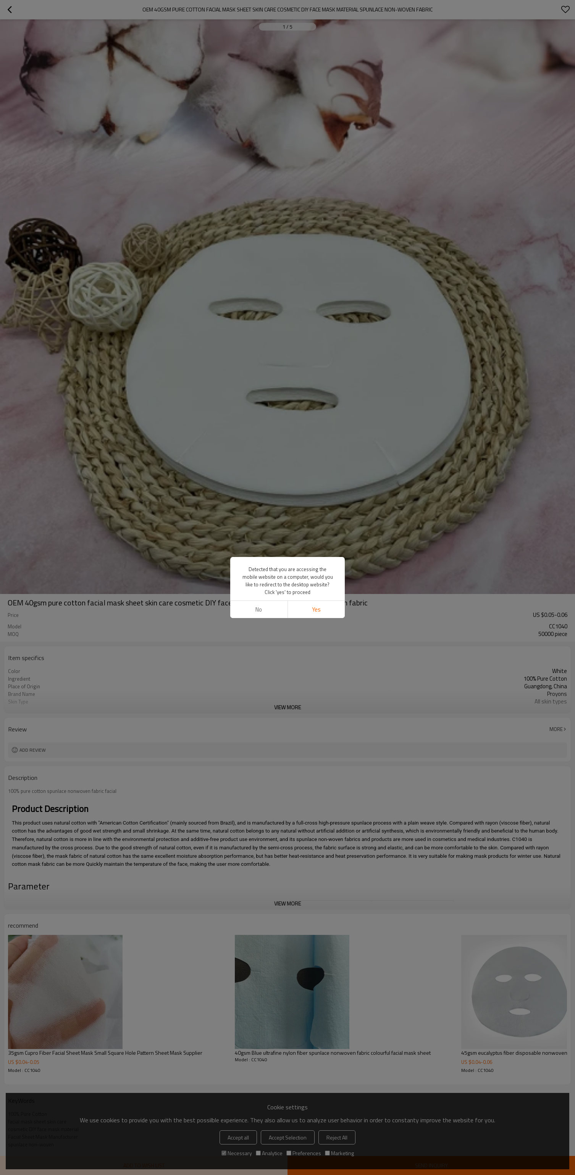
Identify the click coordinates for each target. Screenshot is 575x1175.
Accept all (238, 1137)
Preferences (303, 1153)
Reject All (336, 1137)
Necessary (236, 1153)
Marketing (339, 1153)
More (556, 729)
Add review (32, 750)
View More (287, 707)
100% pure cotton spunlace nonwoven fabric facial (62, 791)
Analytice (269, 1153)
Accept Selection (288, 1137)
